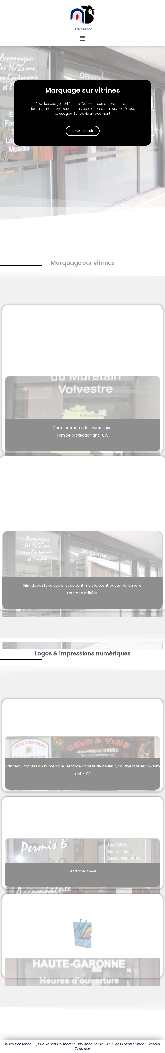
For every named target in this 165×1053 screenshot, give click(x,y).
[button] (82, 38)
